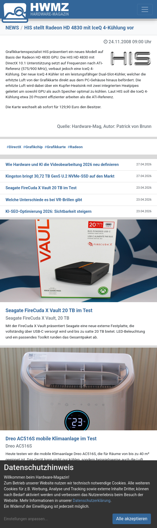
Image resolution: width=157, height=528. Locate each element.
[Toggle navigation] (145, 9)
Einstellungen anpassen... (26, 519)
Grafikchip (33, 147)
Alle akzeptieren (131, 518)
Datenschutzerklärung (91, 500)
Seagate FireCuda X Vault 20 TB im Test (49, 310)
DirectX (14, 147)
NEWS (12, 28)
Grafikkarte (55, 147)
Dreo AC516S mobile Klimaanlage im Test (51, 438)
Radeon (75, 147)
